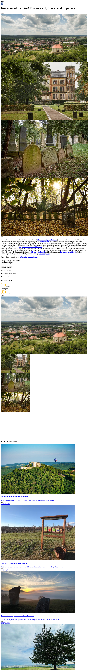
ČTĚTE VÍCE (5, 504)
